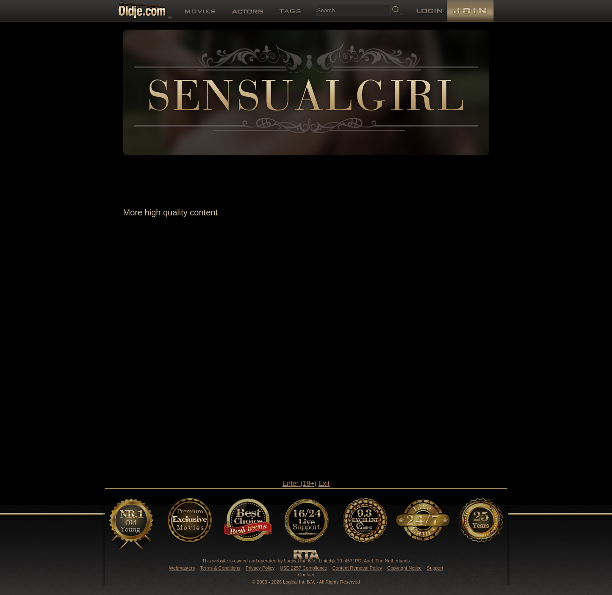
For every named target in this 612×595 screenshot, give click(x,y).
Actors (247, 15)
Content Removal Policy (357, 567)
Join (470, 11)
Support (435, 567)
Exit (324, 483)
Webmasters (182, 567)
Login (429, 11)
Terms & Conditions (220, 567)
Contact (306, 574)
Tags (290, 11)
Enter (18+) (299, 483)
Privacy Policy (260, 567)
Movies (200, 12)
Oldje (145, 11)
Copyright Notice (404, 567)
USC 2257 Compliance (303, 567)
